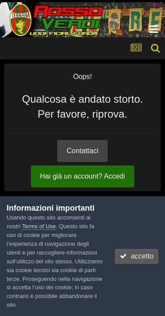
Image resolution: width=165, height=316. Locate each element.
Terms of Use (39, 226)
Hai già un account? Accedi (82, 176)
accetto (136, 256)
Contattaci (82, 150)
